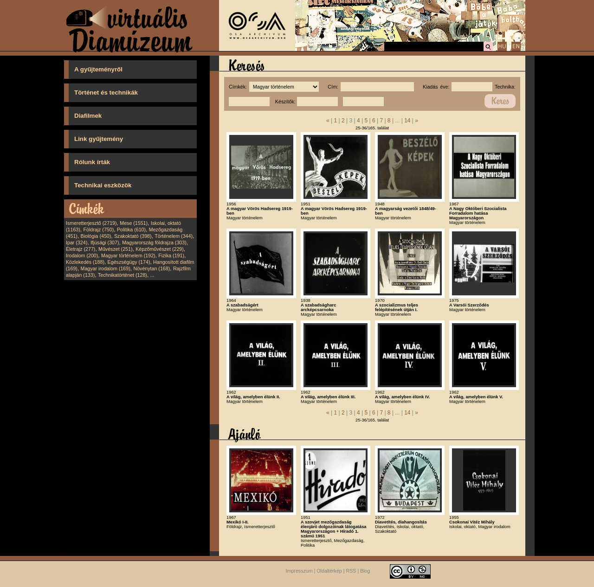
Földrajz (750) (98, 229)
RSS (351, 571)
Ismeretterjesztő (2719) (91, 223)
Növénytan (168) (151, 268)
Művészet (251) (115, 249)
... (152, 275)
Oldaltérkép (329, 571)
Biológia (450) (96, 236)
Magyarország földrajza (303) (154, 242)
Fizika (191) (171, 255)
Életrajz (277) (80, 249)
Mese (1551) (134, 223)
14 (407, 120)
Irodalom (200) (82, 255)
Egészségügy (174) (129, 262)
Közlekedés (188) (85, 262)
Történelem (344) (174, 236)
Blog (365, 571)
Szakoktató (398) (133, 236)
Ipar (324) (76, 242)
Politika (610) (131, 229)
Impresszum (299, 571)
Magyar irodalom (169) (105, 268)
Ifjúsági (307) (104, 242)
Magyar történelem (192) (128, 255)
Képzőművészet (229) (160, 249)
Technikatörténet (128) (122, 275)
